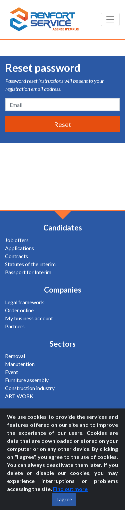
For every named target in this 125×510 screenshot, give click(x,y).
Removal (15, 356)
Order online (19, 310)
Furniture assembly (27, 380)
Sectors (63, 343)
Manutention (20, 364)
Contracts (16, 256)
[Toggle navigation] (110, 19)
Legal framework (24, 302)
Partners (15, 326)
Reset (62, 124)
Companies (62, 289)
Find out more (70, 489)
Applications (19, 248)
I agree (64, 499)
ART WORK (19, 396)
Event (11, 372)
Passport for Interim (28, 272)
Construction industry (30, 388)
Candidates (62, 227)
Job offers (17, 240)
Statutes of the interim (30, 264)
